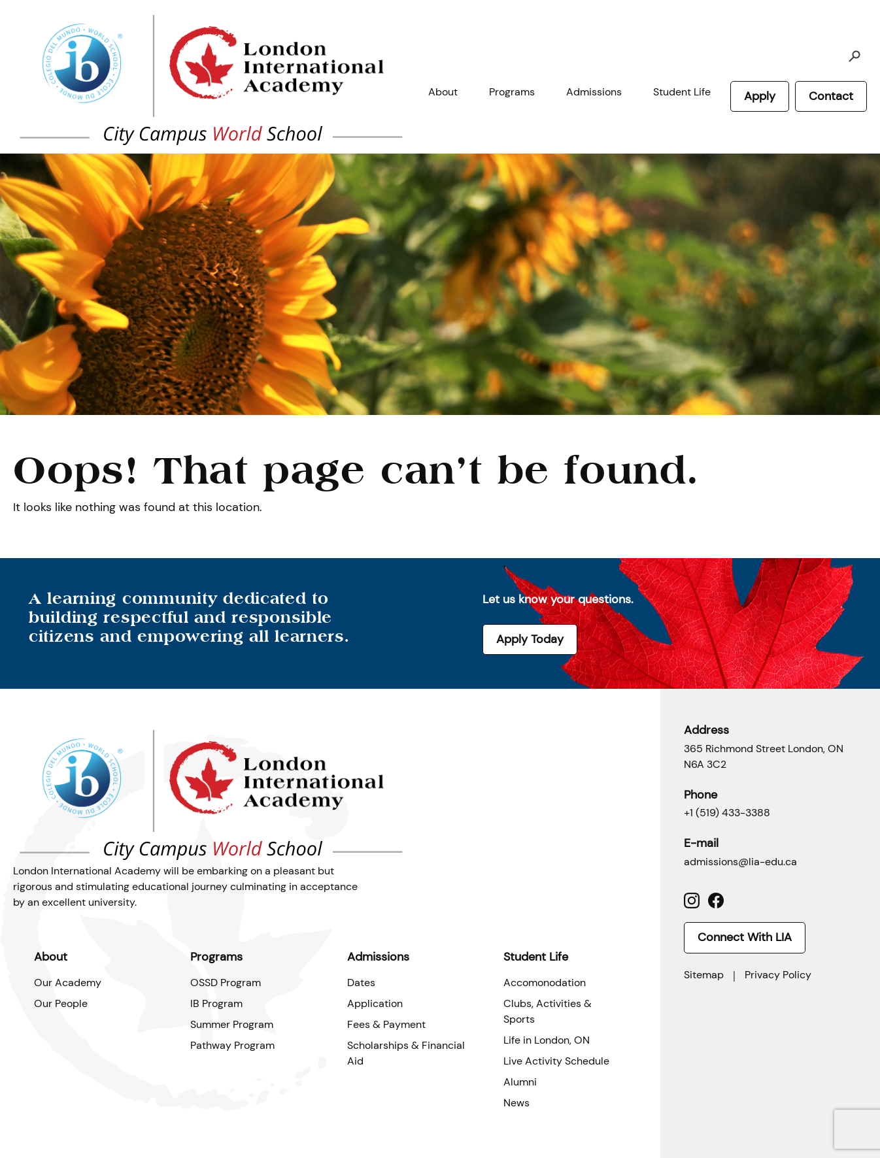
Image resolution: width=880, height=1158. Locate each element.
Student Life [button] (682, 92)
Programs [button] (512, 92)
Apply (759, 96)
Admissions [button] (594, 92)
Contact (831, 96)
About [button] (443, 92)
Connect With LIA (745, 937)
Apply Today (530, 639)
